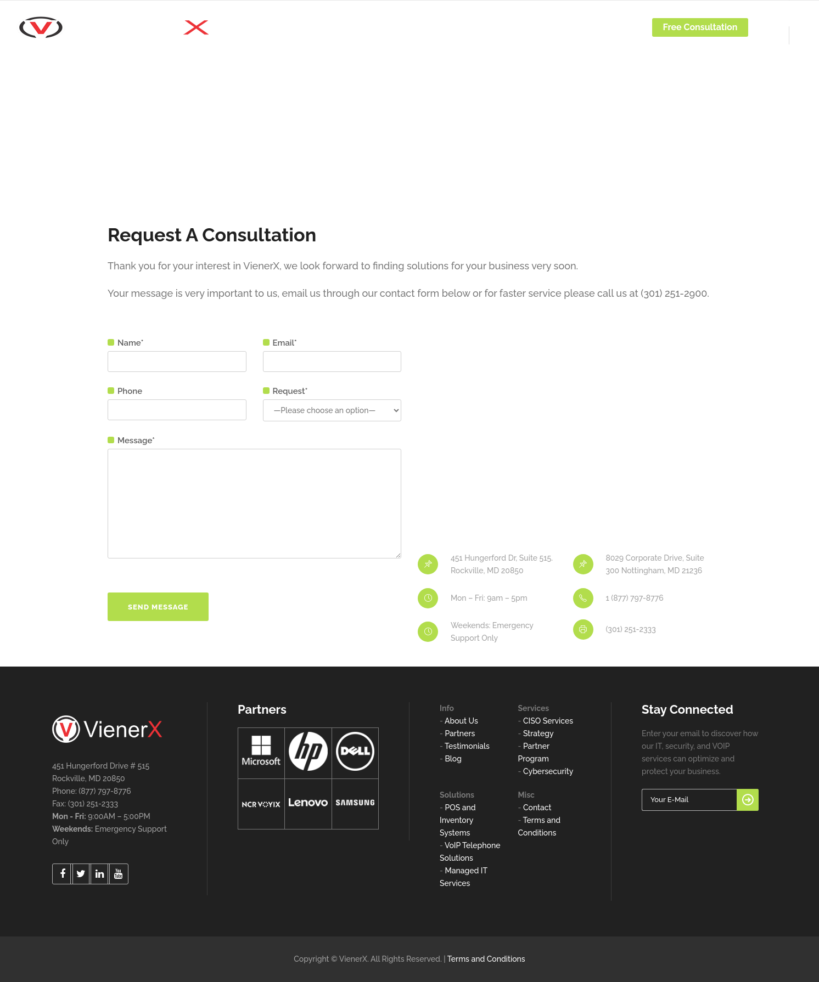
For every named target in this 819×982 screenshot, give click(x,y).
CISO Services (548, 720)
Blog (453, 758)
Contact (537, 807)
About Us (461, 720)
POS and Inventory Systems (458, 820)
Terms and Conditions (486, 959)
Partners (460, 733)
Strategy (538, 733)
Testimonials (467, 746)
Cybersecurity (548, 771)
